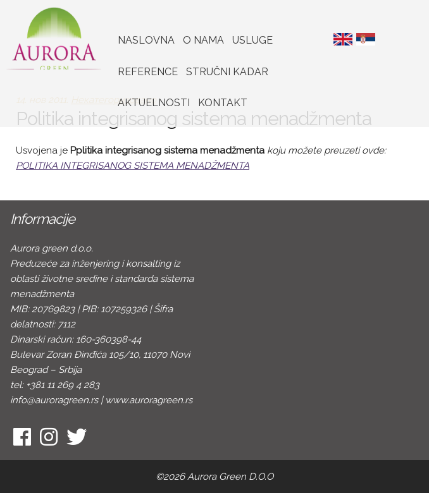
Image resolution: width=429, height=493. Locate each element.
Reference (148, 72)
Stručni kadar (227, 72)
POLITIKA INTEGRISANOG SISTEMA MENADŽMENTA (132, 165)
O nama (203, 40)
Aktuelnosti (154, 103)
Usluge (252, 40)
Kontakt (222, 103)
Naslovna (146, 40)
